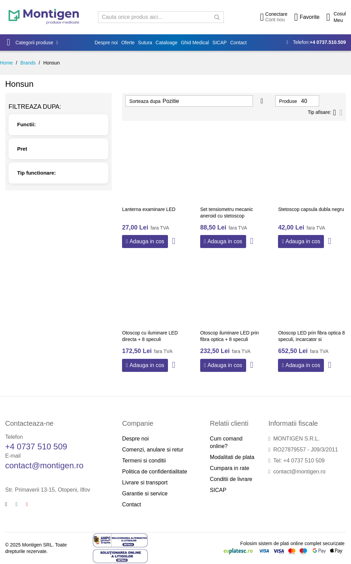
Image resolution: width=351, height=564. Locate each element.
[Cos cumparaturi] (336, 17)
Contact (131, 504)
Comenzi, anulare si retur (152, 450)
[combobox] (161, 17)
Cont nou (275, 19)
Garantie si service (145, 493)
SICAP (218, 490)
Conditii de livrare (231, 479)
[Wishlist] (306, 17)
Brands (28, 63)
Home (6, 63)
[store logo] (44, 17)
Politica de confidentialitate (154, 471)
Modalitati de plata (232, 457)
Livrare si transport (145, 482)
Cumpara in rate (229, 468)
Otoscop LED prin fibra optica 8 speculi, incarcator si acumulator (311, 339)
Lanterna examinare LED (149, 209)
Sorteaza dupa (144, 101)
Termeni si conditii (144, 460)
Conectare (276, 14)
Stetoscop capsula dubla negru (311, 209)
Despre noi (135, 439)
